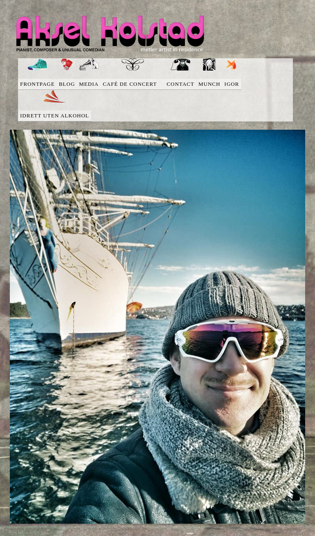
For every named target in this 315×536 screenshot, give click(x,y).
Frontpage (37, 84)
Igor (231, 84)
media (89, 84)
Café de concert (132, 84)
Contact (180, 84)
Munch (209, 84)
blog (67, 84)
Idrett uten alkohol (54, 115)
